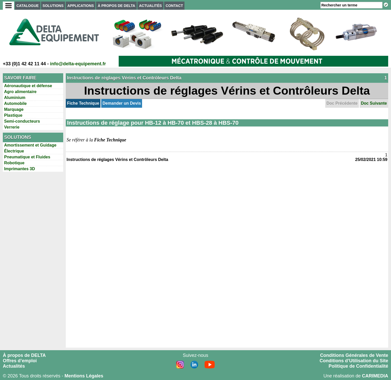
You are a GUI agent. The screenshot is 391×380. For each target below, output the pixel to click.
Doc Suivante (374, 103)
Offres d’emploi (20, 360)
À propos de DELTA (24, 355)
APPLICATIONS (80, 6)
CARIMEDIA (375, 375)
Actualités (14, 366)
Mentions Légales (83, 375)
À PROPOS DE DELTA (116, 6)
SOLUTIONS (53, 6)
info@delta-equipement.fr (78, 63)
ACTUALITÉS (150, 6)
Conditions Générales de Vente (354, 355)
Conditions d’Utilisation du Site (354, 360)
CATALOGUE (27, 6)
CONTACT (174, 6)
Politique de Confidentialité (358, 366)
